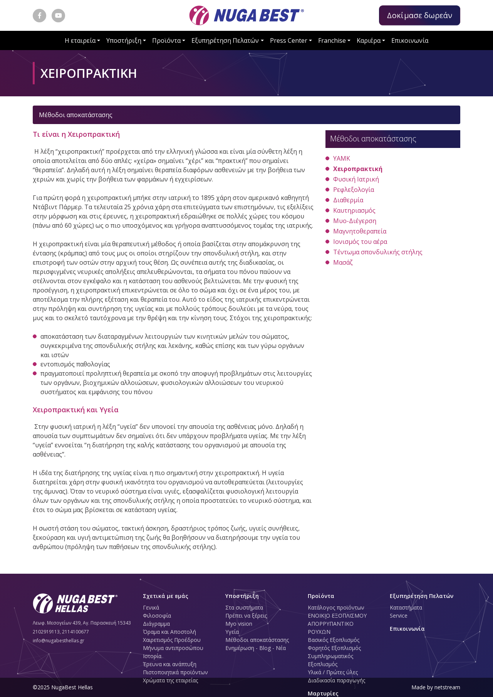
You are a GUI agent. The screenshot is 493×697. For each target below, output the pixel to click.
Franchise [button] (332, 40)
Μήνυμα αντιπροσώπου (173, 648)
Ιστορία (152, 656)
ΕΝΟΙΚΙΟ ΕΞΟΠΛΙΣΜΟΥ (337, 615)
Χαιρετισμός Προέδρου (172, 639)
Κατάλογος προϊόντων (336, 607)
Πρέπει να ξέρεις (246, 615)
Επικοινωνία (409, 40)
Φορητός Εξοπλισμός (334, 648)
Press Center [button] (288, 40)
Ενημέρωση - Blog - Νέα (255, 648)
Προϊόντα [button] (166, 40)
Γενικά (151, 607)
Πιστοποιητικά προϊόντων (175, 672)
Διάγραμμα (156, 623)
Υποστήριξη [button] (123, 40)
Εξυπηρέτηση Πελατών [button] (225, 40)
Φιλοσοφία (157, 615)
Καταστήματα (406, 607)
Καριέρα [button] (369, 40)
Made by (435, 687)
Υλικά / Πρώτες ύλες (333, 672)
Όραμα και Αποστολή (169, 631)
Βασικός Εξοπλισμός (333, 639)
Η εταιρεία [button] (80, 40)
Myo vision (238, 623)
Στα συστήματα (244, 607)
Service (398, 615)
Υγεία (232, 631)
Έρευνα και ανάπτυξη (169, 664)
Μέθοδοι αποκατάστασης (257, 639)
